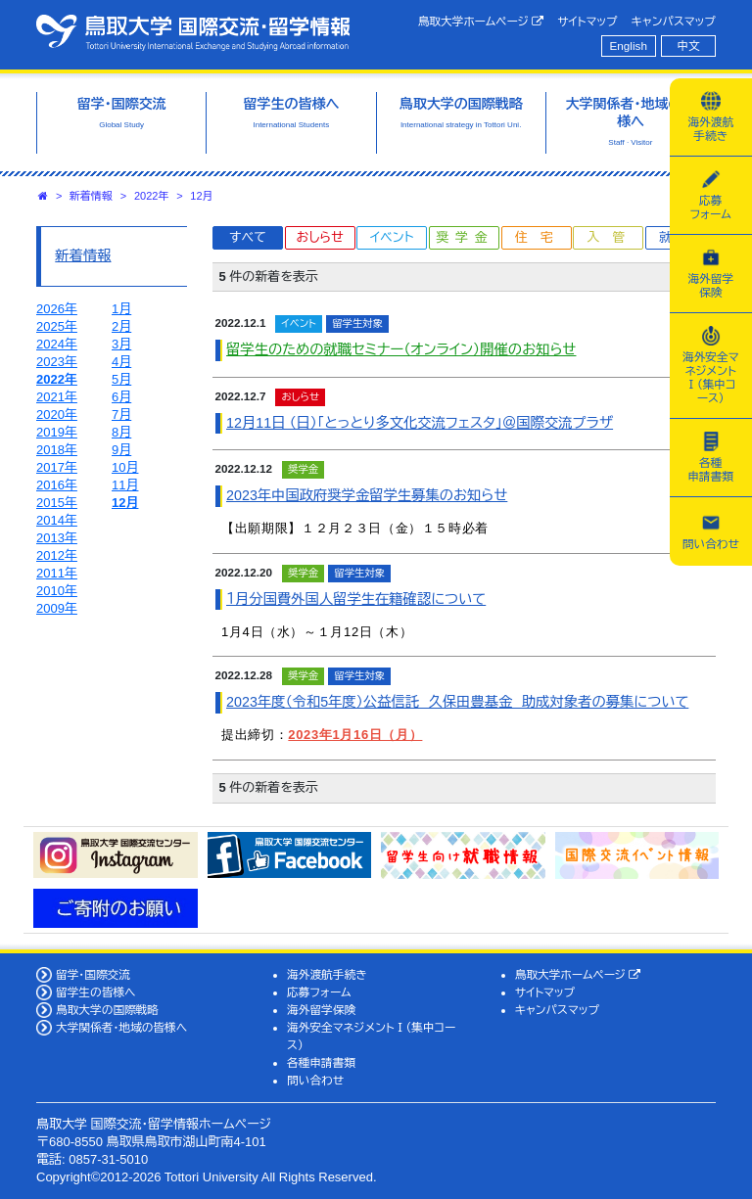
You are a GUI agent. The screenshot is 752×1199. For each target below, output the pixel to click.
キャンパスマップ (674, 21)
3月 (121, 344)
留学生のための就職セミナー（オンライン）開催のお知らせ (401, 349)
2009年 (56, 608)
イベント (391, 237)
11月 (125, 485)
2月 (121, 326)
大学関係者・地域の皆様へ (121, 1027)
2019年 (56, 432)
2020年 (56, 414)
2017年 (56, 467)
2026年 (56, 308)
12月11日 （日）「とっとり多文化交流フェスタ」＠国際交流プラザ (419, 423)
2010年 (56, 590)
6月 (121, 397)
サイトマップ (587, 21)
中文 (689, 45)
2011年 (56, 573)
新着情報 (91, 196)
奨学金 (465, 237)
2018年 (56, 449)
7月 (121, 414)
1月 (121, 308)
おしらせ (319, 237)
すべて (247, 237)
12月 (201, 196)
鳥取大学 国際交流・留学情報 (193, 32)
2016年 (56, 485)
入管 (612, 237)
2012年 (56, 555)
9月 (121, 449)
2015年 (56, 502)
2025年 (56, 326)
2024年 (56, 344)
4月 (121, 361)
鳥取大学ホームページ (481, 21)
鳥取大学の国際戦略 (107, 1009)
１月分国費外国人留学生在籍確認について (356, 599)
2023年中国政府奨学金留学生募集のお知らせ (366, 495)
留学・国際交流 (93, 974)
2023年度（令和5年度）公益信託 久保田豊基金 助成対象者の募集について (457, 702)
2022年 (151, 196)
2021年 (56, 397)
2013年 (56, 537)
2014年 (56, 520)
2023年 (56, 361)
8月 (121, 432)
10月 (125, 467)
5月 (121, 379)
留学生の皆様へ (96, 992)
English (628, 45)
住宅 (540, 237)
